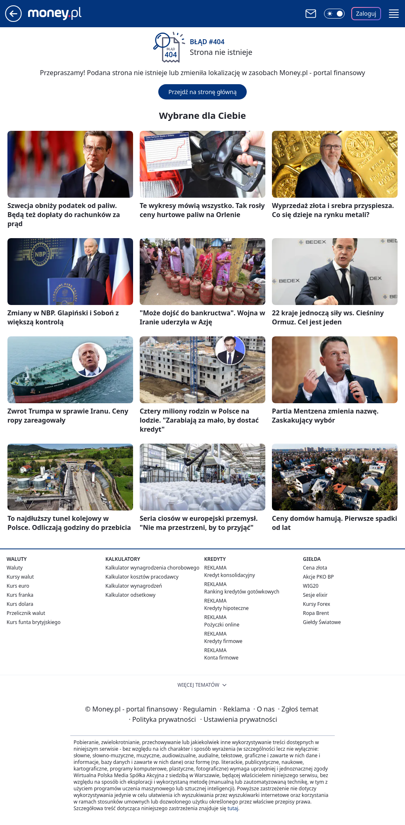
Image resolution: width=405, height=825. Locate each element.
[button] (393, 13)
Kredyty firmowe (223, 641)
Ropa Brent (316, 613)
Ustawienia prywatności (238, 719)
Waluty (15, 567)
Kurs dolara (20, 604)
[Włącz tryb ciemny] (334, 14)
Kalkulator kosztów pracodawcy (142, 576)
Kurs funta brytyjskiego (33, 622)
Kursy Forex (316, 604)
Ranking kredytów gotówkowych (241, 591)
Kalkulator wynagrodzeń (133, 585)
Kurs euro (18, 585)
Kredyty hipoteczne (226, 608)
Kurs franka (20, 594)
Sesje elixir (315, 594)
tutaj (232, 808)
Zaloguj (366, 13)
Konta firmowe (221, 657)
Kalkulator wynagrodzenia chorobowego (152, 567)
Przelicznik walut (26, 613)
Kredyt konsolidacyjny (229, 575)
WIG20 (311, 585)
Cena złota (315, 567)
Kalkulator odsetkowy (130, 594)
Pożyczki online (221, 624)
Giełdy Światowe (322, 622)
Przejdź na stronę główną (202, 92)
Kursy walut (20, 576)
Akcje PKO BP (318, 576)
